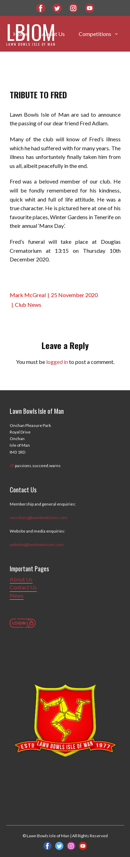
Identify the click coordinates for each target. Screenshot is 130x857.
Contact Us (23, 587)
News (17, 595)
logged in (57, 361)
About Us (21, 579)
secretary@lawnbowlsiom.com (38, 517)
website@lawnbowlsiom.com (37, 544)
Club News (28, 304)
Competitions (95, 33)
